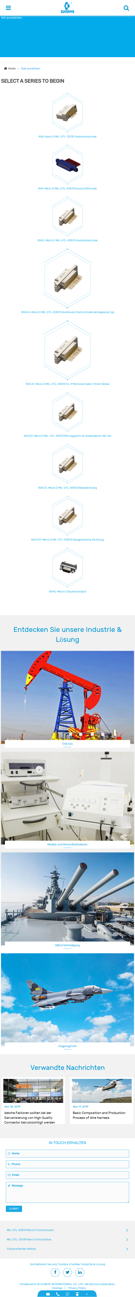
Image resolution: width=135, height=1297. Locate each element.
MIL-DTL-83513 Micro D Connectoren (30, 1230)
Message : (16, 1185)
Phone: (14, 1164)
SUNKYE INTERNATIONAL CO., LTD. (62, 1284)
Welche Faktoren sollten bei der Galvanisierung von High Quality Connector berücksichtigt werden (29, 1115)
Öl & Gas (67, 743)
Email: (14, 1175)
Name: (14, 1153)
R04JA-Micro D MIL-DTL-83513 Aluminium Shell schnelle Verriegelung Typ (67, 312)
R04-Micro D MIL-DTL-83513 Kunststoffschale (67, 188)
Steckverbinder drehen (21, 1249)
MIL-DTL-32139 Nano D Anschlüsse (29, 1239)
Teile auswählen (30, 68)
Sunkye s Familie (69, 1264)
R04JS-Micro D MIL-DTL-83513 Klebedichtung (67, 487)
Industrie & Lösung (93, 1264)
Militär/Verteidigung (67, 945)
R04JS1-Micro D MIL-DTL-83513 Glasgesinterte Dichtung (67, 539)
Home (12, 68)
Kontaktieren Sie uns (43, 1264)
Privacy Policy (77, 1288)
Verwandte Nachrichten (67, 1068)
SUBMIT (14, 1208)
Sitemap (57, 1288)
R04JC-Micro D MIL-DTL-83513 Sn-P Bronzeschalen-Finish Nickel (67, 384)
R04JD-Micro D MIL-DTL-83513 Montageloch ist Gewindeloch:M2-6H (67, 436)
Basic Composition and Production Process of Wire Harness (99, 1115)
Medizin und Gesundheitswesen (67, 844)
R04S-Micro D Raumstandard (67, 591)
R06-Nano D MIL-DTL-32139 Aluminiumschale (68, 136)
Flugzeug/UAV (68, 1046)
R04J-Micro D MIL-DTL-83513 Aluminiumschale (67, 240)
